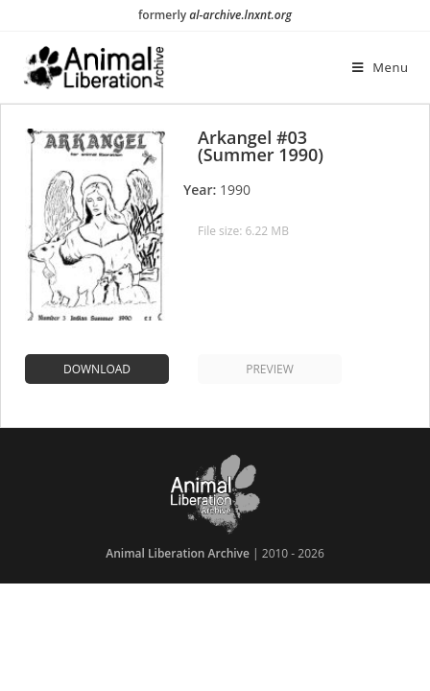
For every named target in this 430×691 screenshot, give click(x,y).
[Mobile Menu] (380, 67)
